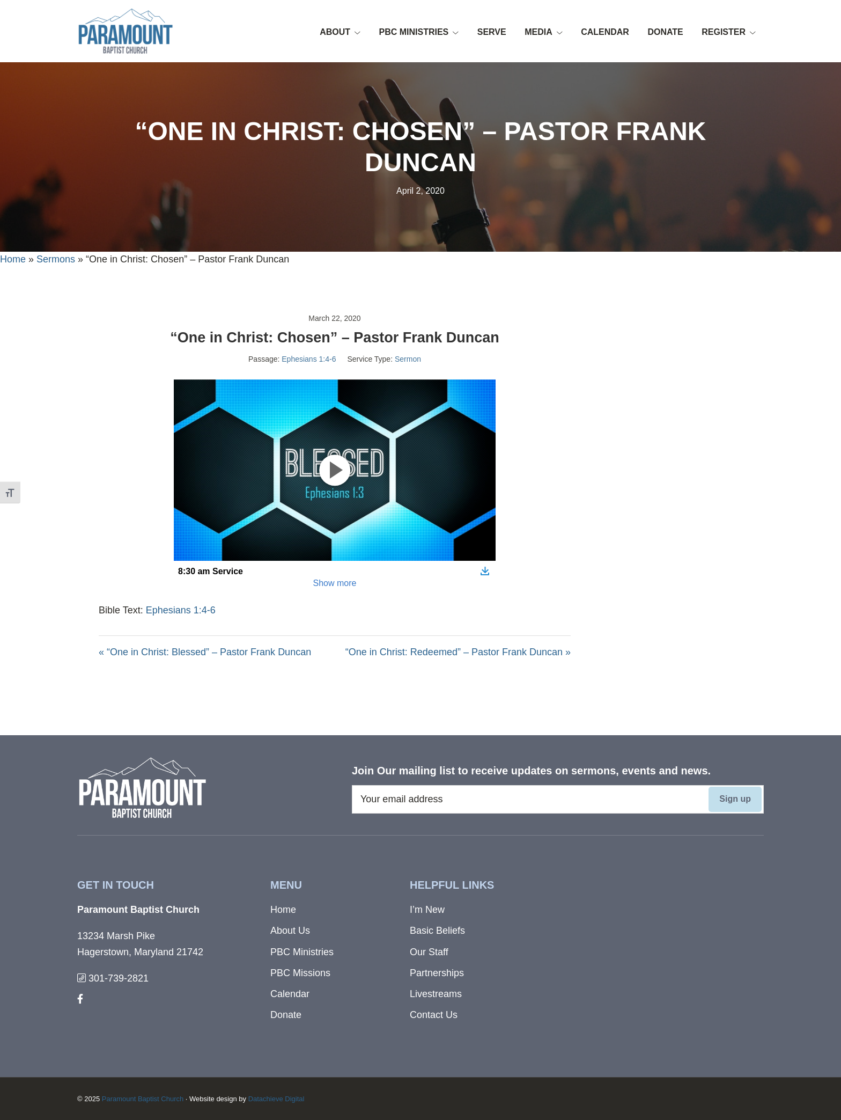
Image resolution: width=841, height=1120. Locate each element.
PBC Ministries (302, 952)
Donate (285, 1014)
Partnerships (437, 973)
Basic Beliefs (437, 930)
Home (13, 259)
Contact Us (434, 1014)
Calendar (289, 994)
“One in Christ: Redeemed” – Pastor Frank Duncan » (458, 652)
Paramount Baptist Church (142, 1099)
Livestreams (436, 994)
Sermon (408, 359)
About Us (290, 930)
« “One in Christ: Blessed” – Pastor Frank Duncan (205, 652)
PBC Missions (300, 973)
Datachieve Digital (276, 1099)
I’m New (427, 909)
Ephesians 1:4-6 (309, 359)
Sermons (55, 259)
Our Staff (429, 952)
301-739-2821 (113, 978)
